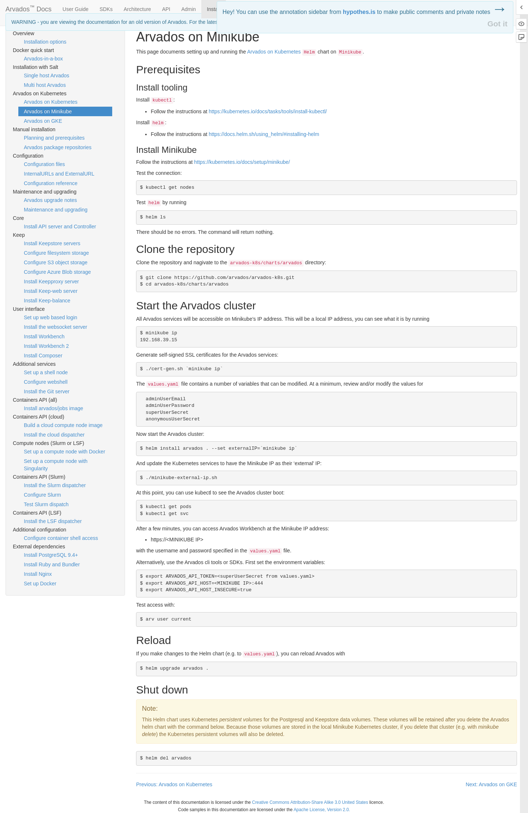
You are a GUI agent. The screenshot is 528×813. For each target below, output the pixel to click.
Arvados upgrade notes (50, 200)
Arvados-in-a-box (43, 59)
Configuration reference (50, 183)
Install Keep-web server (50, 291)
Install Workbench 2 (46, 346)
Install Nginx (38, 574)
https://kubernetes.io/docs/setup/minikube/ (242, 162)
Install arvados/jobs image (53, 408)
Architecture (137, 9)
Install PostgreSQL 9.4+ (51, 555)
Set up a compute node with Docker (64, 452)
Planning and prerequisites (54, 138)
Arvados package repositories (57, 147)
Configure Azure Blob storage (57, 272)
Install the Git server (47, 391)
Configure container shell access (61, 538)
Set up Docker (40, 583)
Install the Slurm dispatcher (55, 485)
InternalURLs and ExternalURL (59, 174)
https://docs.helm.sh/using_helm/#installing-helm (264, 134)
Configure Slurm (42, 495)
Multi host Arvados (45, 85)
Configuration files (44, 164)
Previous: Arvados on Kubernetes (174, 784)
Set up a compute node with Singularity (56, 464)
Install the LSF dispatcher (53, 521)
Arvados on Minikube (48, 111)
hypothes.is (359, 12)
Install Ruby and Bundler (52, 564)
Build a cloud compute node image (63, 425)
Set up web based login (50, 317)
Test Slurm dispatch (46, 504)
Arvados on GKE (43, 121)
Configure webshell (45, 382)
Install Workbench (44, 336)
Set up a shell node (46, 372)
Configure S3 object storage (56, 262)
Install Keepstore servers (52, 243)
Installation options (45, 42)
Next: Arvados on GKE (491, 784)
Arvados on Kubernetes (50, 102)
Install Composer (43, 355)
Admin (188, 9)
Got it (497, 23)
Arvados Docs (29, 7)
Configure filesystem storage (56, 253)
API (166, 9)
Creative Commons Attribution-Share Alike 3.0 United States (310, 802)
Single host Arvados (46, 75)
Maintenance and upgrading (56, 210)
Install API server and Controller (60, 226)
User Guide (76, 9)
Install (213, 9)
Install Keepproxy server (51, 281)
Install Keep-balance (47, 301)
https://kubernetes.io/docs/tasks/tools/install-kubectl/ (268, 111)
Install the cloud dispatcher (54, 435)
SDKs (106, 9)
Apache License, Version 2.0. (322, 809)
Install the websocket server (55, 327)
